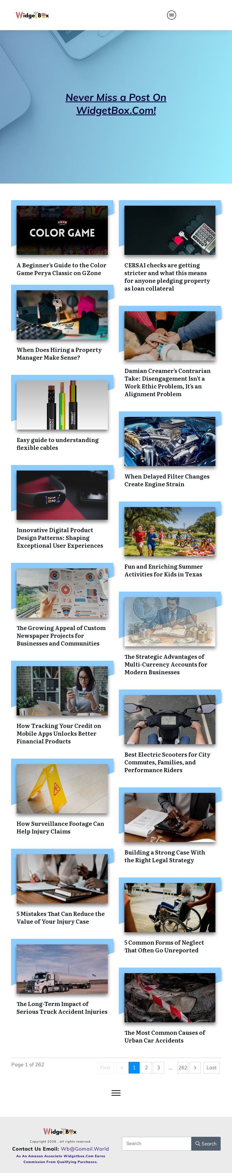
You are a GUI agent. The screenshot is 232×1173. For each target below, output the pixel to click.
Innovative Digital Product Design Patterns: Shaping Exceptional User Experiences (60, 537)
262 (182, 1067)
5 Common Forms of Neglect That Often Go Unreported (164, 946)
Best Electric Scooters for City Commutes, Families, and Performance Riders (167, 762)
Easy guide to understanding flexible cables (58, 443)
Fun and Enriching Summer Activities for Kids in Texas (163, 570)
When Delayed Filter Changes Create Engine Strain (167, 480)
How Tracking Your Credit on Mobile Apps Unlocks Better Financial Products (59, 733)
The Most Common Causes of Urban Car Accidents (164, 1036)
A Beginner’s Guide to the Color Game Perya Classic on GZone (61, 269)
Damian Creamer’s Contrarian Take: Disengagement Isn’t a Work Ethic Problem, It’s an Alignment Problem (167, 382)
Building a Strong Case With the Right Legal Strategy (164, 856)
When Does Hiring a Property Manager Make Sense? (59, 353)
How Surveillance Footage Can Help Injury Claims (60, 827)
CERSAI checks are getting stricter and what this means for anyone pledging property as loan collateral (167, 276)
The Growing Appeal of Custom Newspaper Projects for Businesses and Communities (61, 635)
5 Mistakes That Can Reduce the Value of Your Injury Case (61, 917)
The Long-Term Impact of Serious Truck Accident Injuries (62, 1007)
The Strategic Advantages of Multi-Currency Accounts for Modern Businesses (165, 664)
